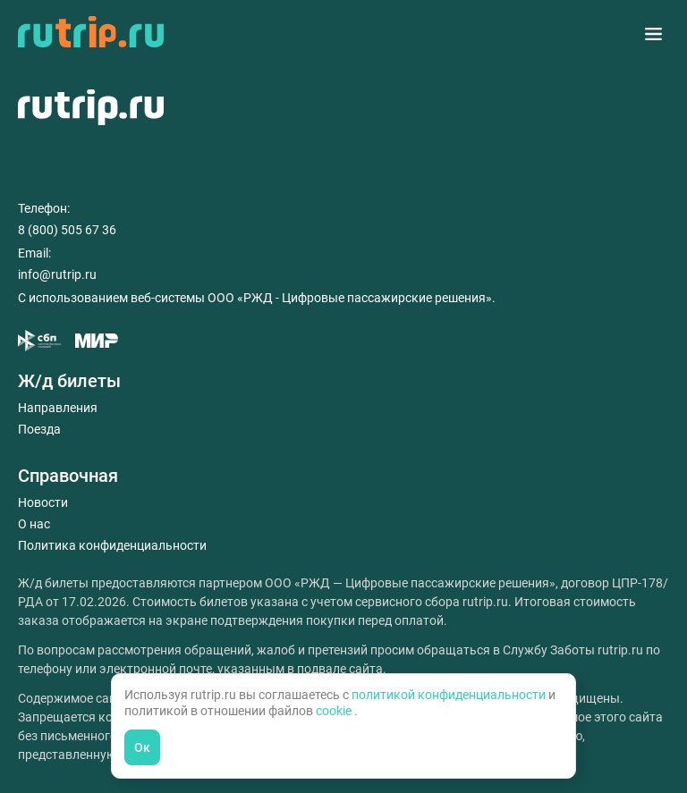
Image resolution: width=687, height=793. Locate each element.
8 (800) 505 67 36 (67, 230)
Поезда (39, 429)
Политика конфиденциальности (112, 545)
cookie (335, 711)
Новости (43, 502)
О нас (34, 524)
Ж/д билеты (69, 381)
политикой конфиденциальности (450, 695)
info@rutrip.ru (57, 274)
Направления (58, 408)
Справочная (68, 475)
